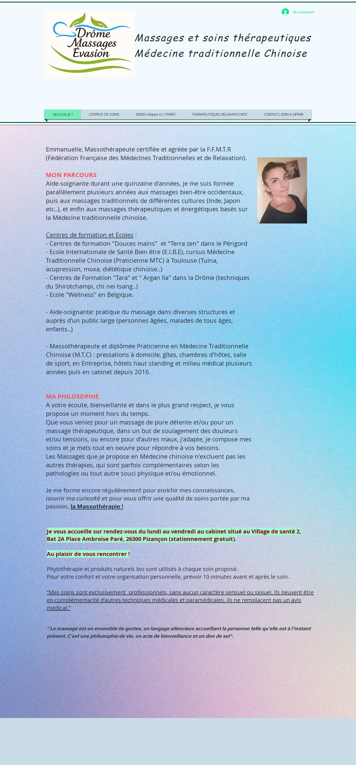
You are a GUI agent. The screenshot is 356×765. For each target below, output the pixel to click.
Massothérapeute (110, 149)
